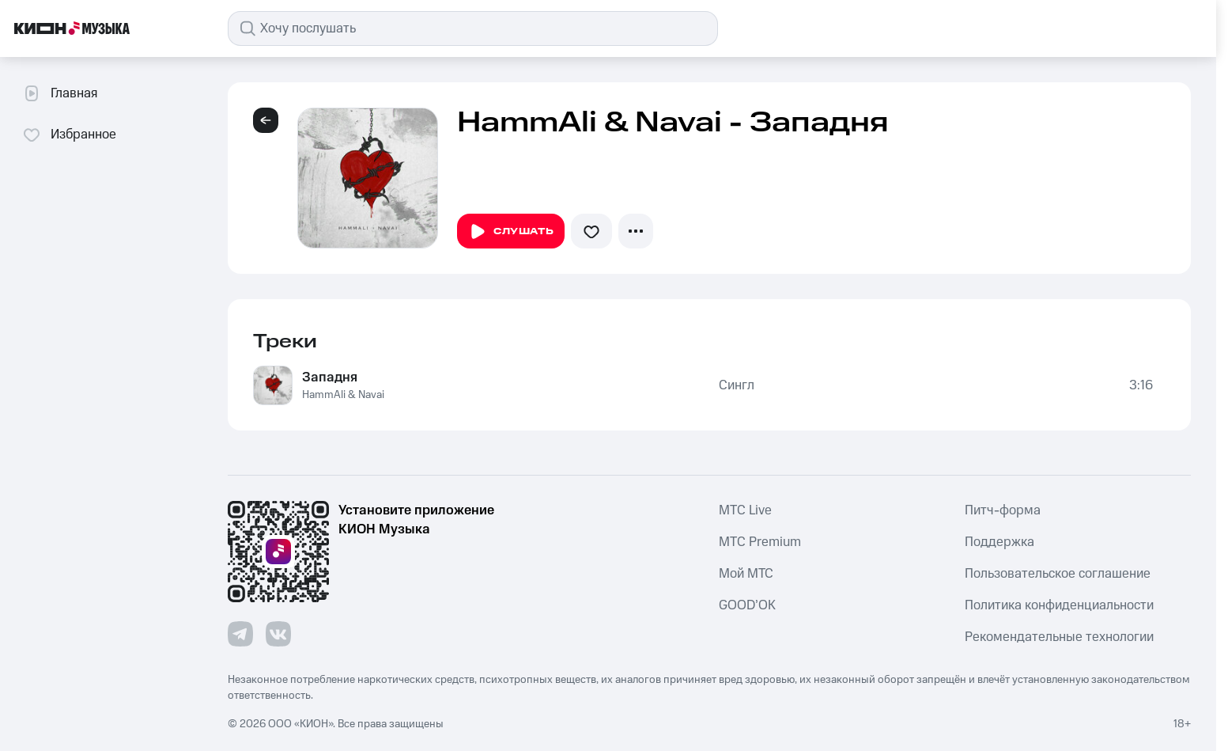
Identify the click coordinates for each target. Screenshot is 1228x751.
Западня (329, 377)
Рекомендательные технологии (1059, 637)
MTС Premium (760, 542)
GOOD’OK (747, 605)
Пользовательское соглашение (1058, 573)
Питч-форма (1003, 510)
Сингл (736, 385)
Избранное (69, 134)
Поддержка (999, 542)
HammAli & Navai (343, 395)
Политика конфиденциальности (1059, 605)
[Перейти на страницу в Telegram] (240, 634)
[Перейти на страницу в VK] (278, 634)
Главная (59, 93)
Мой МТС (746, 573)
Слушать (511, 231)
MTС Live (745, 510)
